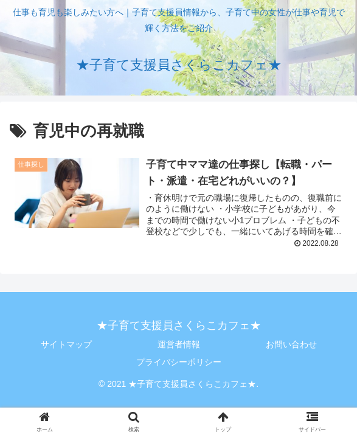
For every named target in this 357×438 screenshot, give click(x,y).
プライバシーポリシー (178, 362)
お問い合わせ (291, 344)
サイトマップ (66, 344)
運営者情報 (179, 344)
